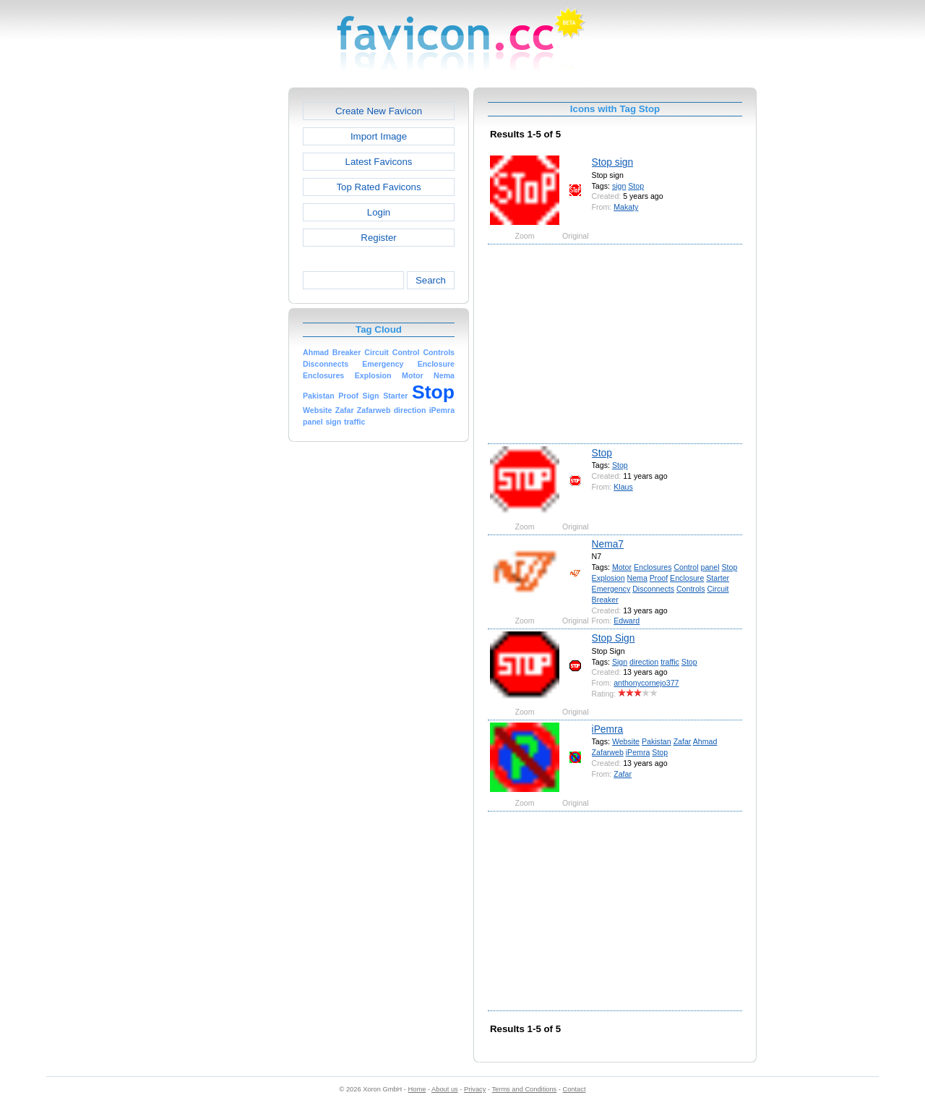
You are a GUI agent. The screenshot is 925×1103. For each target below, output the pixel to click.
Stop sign (613, 162)
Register (378, 237)
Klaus (623, 486)
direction (643, 661)
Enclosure (687, 578)
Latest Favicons (379, 161)
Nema (637, 578)
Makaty (626, 207)
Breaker (605, 599)
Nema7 (608, 544)
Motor (622, 567)
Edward (627, 620)
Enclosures (652, 567)
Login (378, 212)
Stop (636, 186)
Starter (717, 578)
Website (626, 741)
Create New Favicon (378, 111)
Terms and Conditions (523, 1089)
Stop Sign (613, 638)
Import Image (378, 136)
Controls (690, 588)
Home (417, 1089)
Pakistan (656, 741)
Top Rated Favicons (378, 187)
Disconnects (653, 588)
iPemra (608, 729)
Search (431, 280)
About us (444, 1089)
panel (710, 567)
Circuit (717, 588)
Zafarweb (608, 752)
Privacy (475, 1089)
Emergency (611, 588)
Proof (659, 578)
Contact (574, 1089)
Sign (619, 661)
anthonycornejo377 (646, 682)
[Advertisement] (226, 304)
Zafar (683, 741)
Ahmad (705, 741)
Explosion (608, 578)
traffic (670, 661)
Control (686, 567)
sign (619, 186)
